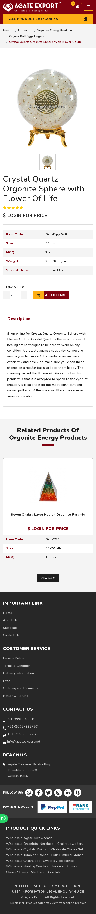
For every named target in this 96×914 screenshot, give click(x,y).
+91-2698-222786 (22, 726)
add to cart (49, 295)
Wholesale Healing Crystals (27, 866)
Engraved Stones (64, 866)
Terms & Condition (17, 666)
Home (7, 30)
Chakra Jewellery (70, 843)
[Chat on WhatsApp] (4, 818)
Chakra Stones (17, 872)
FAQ (6, 681)
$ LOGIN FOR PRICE (25, 215)
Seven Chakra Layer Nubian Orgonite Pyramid (48, 514)
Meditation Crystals (46, 872)
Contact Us (54, 270)
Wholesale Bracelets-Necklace (29, 843)
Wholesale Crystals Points (26, 849)
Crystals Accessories (59, 861)
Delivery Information (18, 673)
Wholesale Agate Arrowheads (29, 838)
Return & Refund (15, 696)
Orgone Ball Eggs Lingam (26, 36)
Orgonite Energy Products (55, 30)
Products (24, 30)
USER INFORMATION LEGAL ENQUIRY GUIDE (48, 891)
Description (18, 318)
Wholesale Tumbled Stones (27, 855)
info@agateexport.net (23, 741)
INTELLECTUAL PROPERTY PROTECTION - (48, 886)
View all (48, 578)
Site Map (10, 628)
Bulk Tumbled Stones (67, 855)
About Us (10, 620)
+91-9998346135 (20, 719)
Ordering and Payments (21, 688)
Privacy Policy (13, 658)
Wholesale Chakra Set (66, 849)
